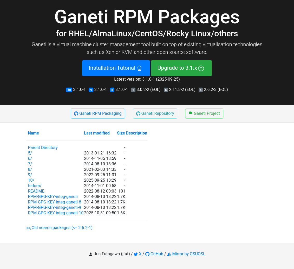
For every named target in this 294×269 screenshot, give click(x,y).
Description (136, 133)
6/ (30, 158)
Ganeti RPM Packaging (97, 113)
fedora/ (34, 185)
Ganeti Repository (155, 113)
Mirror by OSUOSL (186, 253)
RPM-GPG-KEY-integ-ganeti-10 (55, 212)
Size (121, 133)
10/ (31, 180)
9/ (30, 174)
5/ (30, 153)
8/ (30, 169)
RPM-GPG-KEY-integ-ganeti (52, 196)
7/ (30, 163)
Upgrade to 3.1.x (181, 68)
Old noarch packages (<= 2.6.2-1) (59, 227)
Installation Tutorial (116, 68)
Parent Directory (42, 147)
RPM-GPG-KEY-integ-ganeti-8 (54, 202)
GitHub (154, 253)
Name (33, 133)
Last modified (96, 133)
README (36, 191)
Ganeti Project (204, 113)
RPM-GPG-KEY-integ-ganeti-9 (54, 207)
